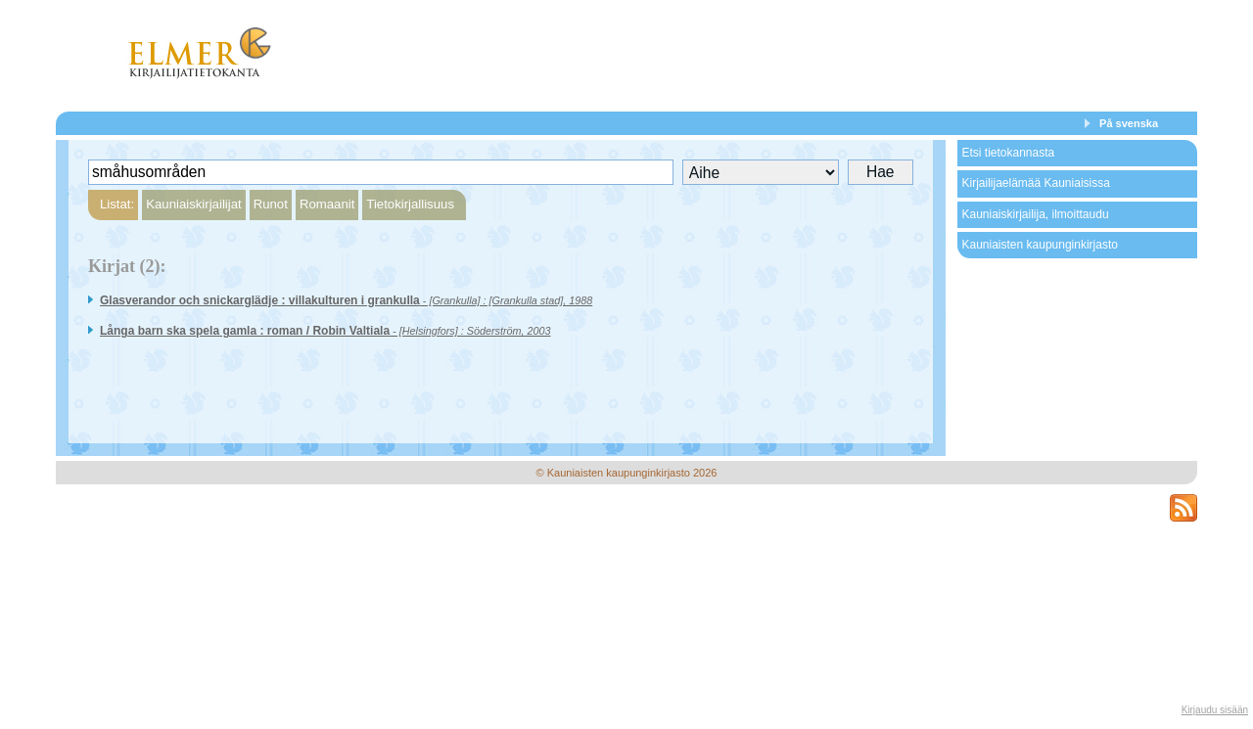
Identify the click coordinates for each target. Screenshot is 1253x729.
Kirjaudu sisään (1215, 710)
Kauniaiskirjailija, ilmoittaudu (1034, 214)
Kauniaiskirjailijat (193, 204)
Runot (271, 204)
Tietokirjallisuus (410, 204)
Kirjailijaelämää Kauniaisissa (1035, 183)
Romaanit (327, 204)
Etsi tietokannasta (1007, 152)
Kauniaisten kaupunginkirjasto (1039, 244)
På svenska (1128, 123)
